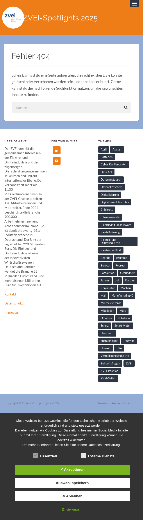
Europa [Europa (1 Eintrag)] (105, 265)
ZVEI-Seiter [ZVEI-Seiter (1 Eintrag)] (108, 378)
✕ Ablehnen (72, 496)
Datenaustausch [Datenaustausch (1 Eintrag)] (111, 179)
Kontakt (10, 294)
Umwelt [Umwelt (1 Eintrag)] (106, 348)
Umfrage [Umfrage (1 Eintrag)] (128, 340)
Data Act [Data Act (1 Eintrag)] (106, 172)
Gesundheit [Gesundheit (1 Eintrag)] (127, 273)
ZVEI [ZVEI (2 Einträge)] (129, 363)
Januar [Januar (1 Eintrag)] (105, 280)
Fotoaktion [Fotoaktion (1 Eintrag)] (107, 273)
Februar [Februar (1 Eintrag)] (120, 265)
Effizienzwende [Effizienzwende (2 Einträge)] (110, 217)
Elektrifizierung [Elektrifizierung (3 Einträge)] (110, 232)
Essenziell (45, 455)
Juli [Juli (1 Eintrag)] (117, 280)
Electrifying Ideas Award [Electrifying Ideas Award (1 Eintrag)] (116, 224)
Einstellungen (71, 509)
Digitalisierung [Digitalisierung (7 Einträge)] (110, 194)
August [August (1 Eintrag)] (117, 149)
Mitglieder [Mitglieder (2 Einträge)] (107, 310)
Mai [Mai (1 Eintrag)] (103, 295)
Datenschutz (13, 303)
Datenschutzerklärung (104, 445)
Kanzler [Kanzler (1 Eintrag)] (130, 280)
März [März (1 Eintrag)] (123, 310)
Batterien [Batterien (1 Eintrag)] (107, 157)
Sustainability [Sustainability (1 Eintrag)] (109, 340)
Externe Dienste (97, 455)
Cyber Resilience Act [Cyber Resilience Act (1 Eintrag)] (114, 164)
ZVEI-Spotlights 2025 (60, 17)
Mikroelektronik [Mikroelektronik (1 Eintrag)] (111, 303)
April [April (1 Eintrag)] (104, 149)
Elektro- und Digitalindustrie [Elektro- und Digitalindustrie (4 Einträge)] (110, 241)
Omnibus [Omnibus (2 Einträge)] (106, 318)
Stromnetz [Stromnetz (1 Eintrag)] (107, 333)
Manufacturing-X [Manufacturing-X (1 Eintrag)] (122, 295)
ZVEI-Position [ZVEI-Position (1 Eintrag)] (109, 371)
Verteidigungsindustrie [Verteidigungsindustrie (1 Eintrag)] (115, 355)
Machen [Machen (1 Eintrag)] (126, 288)
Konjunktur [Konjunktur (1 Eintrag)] (108, 288)
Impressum (12, 312)
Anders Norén (121, 403)
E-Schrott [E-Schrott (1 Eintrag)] (107, 209)
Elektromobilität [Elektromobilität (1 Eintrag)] (111, 250)
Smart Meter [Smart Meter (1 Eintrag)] (122, 325)
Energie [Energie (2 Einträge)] (105, 257)
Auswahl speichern (72, 483)
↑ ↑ (137, 403)
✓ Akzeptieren (72, 469)
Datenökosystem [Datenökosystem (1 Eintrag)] (111, 187)
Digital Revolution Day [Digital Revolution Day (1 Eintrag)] (115, 202)
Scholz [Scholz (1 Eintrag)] (105, 325)
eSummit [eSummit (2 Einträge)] (121, 257)
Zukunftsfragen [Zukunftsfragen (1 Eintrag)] (110, 363)
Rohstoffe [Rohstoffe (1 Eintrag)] (124, 318)
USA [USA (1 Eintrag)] (119, 348)
